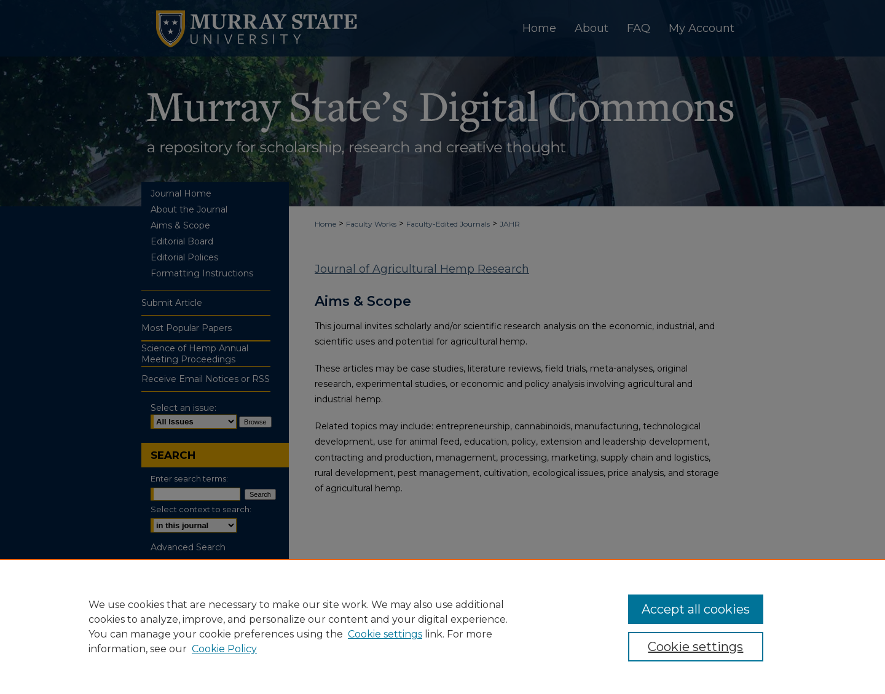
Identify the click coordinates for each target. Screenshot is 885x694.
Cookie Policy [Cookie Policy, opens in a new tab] (224, 649)
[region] (442, 626)
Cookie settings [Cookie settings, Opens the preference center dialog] (695, 646)
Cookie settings (385, 634)
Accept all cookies (696, 609)
